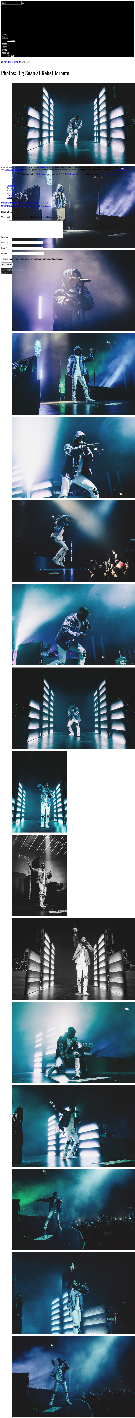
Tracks (4, 46)
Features (5, 37)
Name (4, 245)
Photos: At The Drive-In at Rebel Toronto (24, 203)
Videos (4, 49)
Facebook (11, 186)
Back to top (5, 276)
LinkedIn (11, 195)
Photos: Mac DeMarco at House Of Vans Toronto (26, 206)
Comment (4, 240)
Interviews (11, 40)
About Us (5, 52)
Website (4, 256)
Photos (4, 43)
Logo (9, 26)
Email (9, 197)
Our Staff (10, 55)
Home (4, 34)
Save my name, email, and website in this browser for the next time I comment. (35, 262)
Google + (11, 193)
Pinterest (10, 190)
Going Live (17, 61)
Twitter (10, 188)
